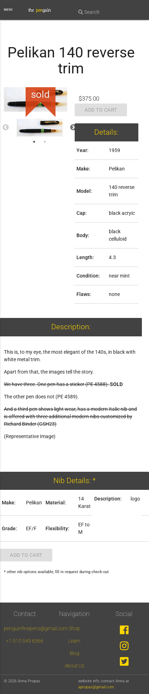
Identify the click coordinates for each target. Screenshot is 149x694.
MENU (8, 9)
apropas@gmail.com (96, 687)
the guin (39, 10)
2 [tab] (44, 141)
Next (73, 127)
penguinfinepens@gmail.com (36, 628)
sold (40, 94)
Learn (74, 641)
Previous (5, 127)
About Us (74, 665)
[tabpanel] (40, 127)
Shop (74, 628)
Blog (74, 653)
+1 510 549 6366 (24, 641)
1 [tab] (34, 141)
